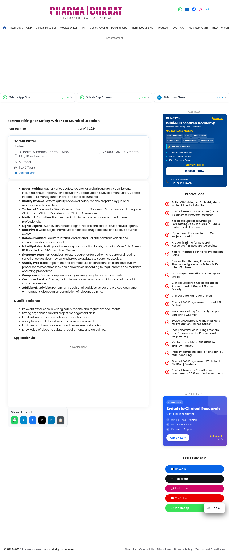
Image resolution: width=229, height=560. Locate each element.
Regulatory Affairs (198, 27)
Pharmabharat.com (35, 549)
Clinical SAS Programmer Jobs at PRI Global (196, 303)
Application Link (27, 348)
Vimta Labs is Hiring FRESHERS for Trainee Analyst (194, 344)
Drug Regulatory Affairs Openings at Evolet (196, 275)
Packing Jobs (119, 27)
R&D (215, 27)
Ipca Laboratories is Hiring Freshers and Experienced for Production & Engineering (195, 333)
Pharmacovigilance (142, 27)
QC (182, 27)
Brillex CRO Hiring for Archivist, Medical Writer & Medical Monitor (197, 203)
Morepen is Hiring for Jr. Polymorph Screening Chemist (195, 313)
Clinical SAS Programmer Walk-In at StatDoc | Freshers (196, 362)
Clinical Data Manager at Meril (192, 296)
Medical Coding (98, 27)
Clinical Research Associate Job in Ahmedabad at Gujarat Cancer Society (195, 286)
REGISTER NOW (194, 171)
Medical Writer (68, 27)
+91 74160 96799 (181, 183)
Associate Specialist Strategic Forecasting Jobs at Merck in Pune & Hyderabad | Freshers (196, 224)
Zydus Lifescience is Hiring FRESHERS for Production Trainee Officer (196, 322)
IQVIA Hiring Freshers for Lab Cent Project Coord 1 (194, 234)
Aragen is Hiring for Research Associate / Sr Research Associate (195, 244)
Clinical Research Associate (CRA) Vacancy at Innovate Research (195, 213)
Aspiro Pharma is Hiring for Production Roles (197, 253)
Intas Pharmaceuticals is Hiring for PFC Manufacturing (197, 353)
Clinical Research (46, 27)
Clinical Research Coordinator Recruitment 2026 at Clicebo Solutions (197, 371)
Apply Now (178, 437)
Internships (16, 27)
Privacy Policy (183, 549)
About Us (130, 549)
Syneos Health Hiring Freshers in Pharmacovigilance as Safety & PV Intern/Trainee (195, 264)
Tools (212, 506)
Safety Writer (26, 141)
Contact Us (146, 549)
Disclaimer (164, 549)
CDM (29, 27)
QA (175, 27)
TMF (83, 27)
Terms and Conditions (210, 549)
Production (162, 27)
